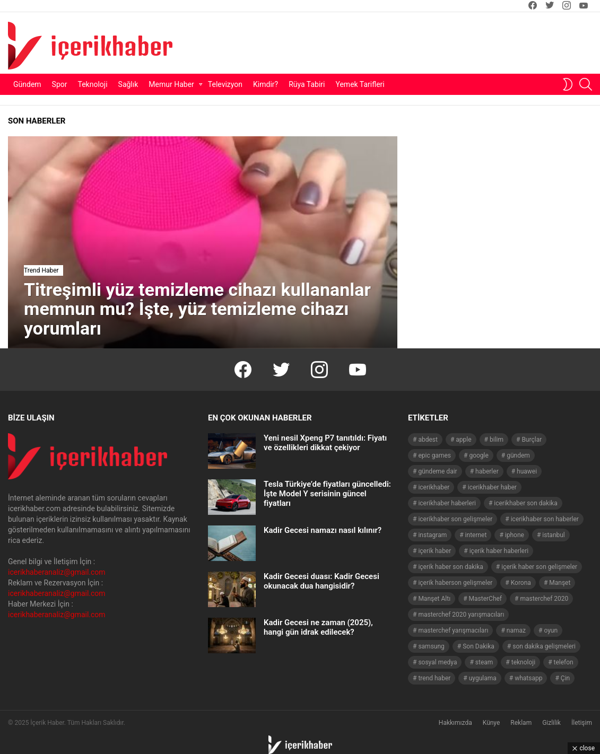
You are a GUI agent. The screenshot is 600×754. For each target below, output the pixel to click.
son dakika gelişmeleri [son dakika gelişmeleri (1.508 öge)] (544, 646)
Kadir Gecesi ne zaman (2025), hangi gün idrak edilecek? (318, 627)
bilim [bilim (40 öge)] (496, 439)
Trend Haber (41, 270)
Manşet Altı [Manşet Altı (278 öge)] (434, 598)
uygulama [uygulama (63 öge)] (483, 678)
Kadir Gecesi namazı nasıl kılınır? (322, 530)
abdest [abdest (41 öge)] (428, 439)
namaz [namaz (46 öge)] (516, 630)
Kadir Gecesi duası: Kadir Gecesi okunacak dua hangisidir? (321, 581)
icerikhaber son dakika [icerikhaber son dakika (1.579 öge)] (525, 503)
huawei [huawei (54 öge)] (527, 471)
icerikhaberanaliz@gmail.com (57, 572)
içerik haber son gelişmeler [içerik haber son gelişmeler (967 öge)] (539, 567)
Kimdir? (265, 84)
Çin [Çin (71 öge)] (565, 678)
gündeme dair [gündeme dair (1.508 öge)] (437, 471)
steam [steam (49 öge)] (484, 662)
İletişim (581, 722)
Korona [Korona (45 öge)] (521, 582)
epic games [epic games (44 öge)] (434, 455)
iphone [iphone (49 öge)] (514, 535)
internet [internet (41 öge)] (476, 535)
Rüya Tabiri (307, 84)
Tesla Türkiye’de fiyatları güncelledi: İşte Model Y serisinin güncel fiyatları (327, 493)
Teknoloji (93, 84)
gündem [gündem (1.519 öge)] (518, 455)
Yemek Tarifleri (359, 84)
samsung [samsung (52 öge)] (431, 646)
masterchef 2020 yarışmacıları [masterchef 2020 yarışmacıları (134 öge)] (461, 614)
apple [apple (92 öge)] (463, 439)
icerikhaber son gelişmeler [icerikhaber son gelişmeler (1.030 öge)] (455, 519)
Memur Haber (171, 84)
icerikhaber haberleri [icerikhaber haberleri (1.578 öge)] (446, 503)
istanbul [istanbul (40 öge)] (553, 535)
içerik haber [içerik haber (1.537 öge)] (434, 551)
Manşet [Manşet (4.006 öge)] (559, 582)
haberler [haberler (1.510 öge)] (487, 471)
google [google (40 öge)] (478, 455)
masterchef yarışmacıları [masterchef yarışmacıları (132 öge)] (453, 630)
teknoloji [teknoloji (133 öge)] (523, 662)
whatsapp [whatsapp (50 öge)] (528, 678)
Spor (59, 84)
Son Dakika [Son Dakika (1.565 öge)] (478, 646)
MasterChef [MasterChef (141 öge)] (485, 598)
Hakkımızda (455, 722)
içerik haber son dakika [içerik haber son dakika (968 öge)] (450, 567)
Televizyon (225, 84)
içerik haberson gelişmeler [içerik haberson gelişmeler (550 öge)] (455, 582)
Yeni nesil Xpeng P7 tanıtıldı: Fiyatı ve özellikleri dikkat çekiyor (325, 442)
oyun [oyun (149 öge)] (551, 630)
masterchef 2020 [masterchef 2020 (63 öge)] (544, 598)
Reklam (521, 722)
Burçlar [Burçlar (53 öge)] (531, 439)
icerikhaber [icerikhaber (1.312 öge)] (433, 487)
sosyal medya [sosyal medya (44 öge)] (437, 662)
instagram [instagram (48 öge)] (432, 535)
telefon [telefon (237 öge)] (563, 662)
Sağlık (128, 84)
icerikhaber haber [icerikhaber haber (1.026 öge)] (492, 487)
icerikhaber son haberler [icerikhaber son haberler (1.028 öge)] (545, 519)
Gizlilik (551, 722)
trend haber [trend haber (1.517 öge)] (434, 678)
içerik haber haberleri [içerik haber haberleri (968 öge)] (498, 551)
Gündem (27, 84)
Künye (491, 722)
